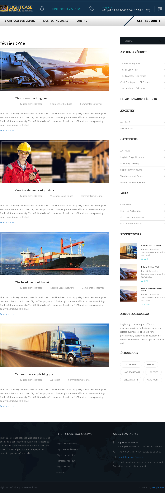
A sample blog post (130, 63)
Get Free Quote (149, 21)
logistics (153, 372)
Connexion (125, 204)
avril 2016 (125, 122)
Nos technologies (55, 20)
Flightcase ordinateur (66, 443)
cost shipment (131, 364)
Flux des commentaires (132, 217)
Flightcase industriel (66, 455)
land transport (132, 372)
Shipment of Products (61, 103)
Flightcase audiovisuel (67, 449)
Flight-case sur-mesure (19, 20)
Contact (82, 20)
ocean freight (131, 379)
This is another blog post (133, 76)
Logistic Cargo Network (62, 287)
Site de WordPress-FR (131, 223)
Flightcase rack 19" (65, 460)
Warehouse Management (133, 182)
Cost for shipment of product (135, 82)
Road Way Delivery (129, 163)
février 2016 (126, 128)
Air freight (55, 379)
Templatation (158, 487)
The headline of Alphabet (133, 88)
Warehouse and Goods (61, 196)
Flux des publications (131, 211)
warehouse (153, 379)
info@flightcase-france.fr (131, 457)
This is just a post (129, 69)
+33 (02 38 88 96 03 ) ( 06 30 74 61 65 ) (126, 10)
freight (151, 364)
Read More (7, 130)
